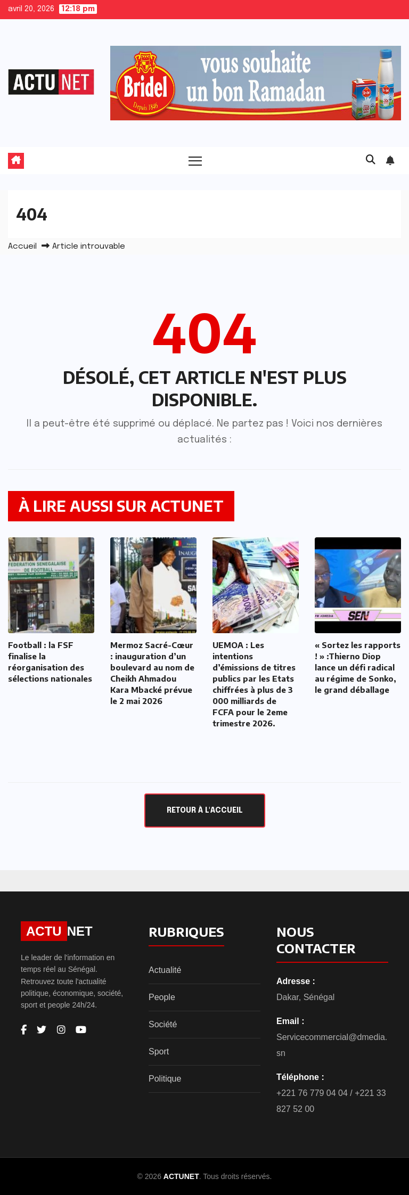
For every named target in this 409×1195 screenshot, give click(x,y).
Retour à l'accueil (205, 810)
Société (163, 1024)
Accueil (22, 246)
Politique (165, 1078)
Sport (159, 1051)
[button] (370, 160)
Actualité (165, 970)
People (162, 997)
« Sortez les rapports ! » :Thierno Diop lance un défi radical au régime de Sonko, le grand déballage (357, 667)
